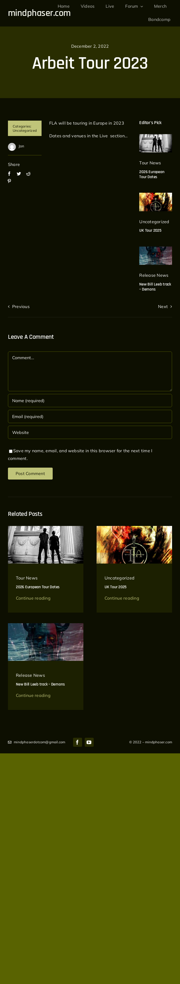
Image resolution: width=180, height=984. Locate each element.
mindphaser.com (39, 13)
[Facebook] (9, 174)
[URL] (90, 432)
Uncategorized (25, 130)
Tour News (150, 162)
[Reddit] (28, 174)
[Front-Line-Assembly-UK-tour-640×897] (155, 194)
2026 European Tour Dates (151, 174)
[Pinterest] (9, 181)
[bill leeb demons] (155, 248)
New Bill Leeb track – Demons (155, 287)
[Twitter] (19, 174)
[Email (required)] (90, 416)
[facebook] (77, 742)
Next (163, 306)
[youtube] (89, 742)
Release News (153, 275)
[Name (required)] (90, 400)
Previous (21, 306)
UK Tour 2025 (150, 230)
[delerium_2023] (155, 136)
